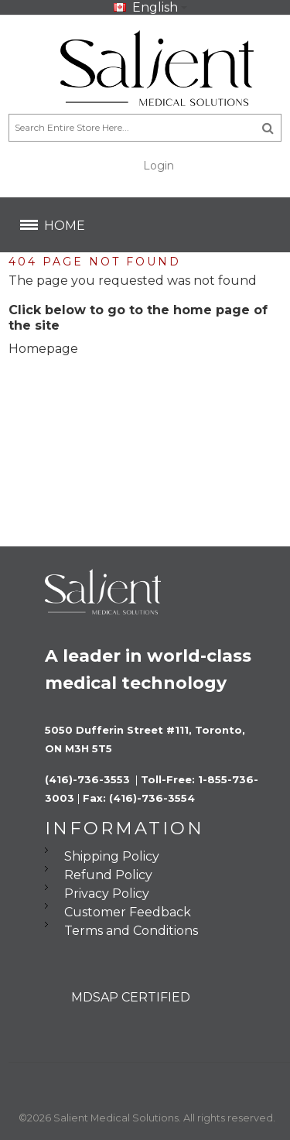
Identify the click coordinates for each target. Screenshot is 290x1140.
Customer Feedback (127, 912)
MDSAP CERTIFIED (130, 997)
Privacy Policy (106, 893)
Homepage (43, 348)
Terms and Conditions (131, 930)
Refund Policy (108, 875)
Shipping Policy (111, 856)
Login (158, 166)
